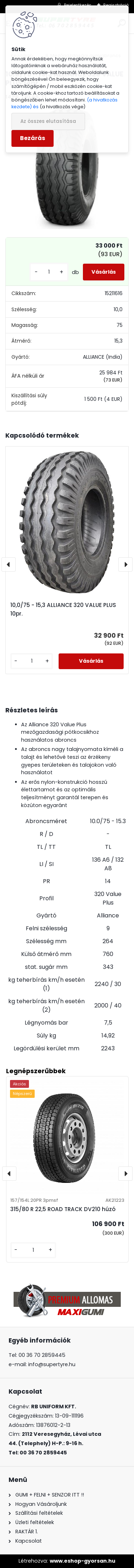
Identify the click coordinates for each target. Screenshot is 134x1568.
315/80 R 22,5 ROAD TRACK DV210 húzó (62, 1209)
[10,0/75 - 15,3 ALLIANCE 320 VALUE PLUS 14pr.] (67, 167)
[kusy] (49, 272)
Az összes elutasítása (48, 121)
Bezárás (32, 138)
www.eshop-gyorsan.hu (82, 1560)
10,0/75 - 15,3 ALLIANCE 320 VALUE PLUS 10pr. (63, 609)
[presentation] (8, 564)
